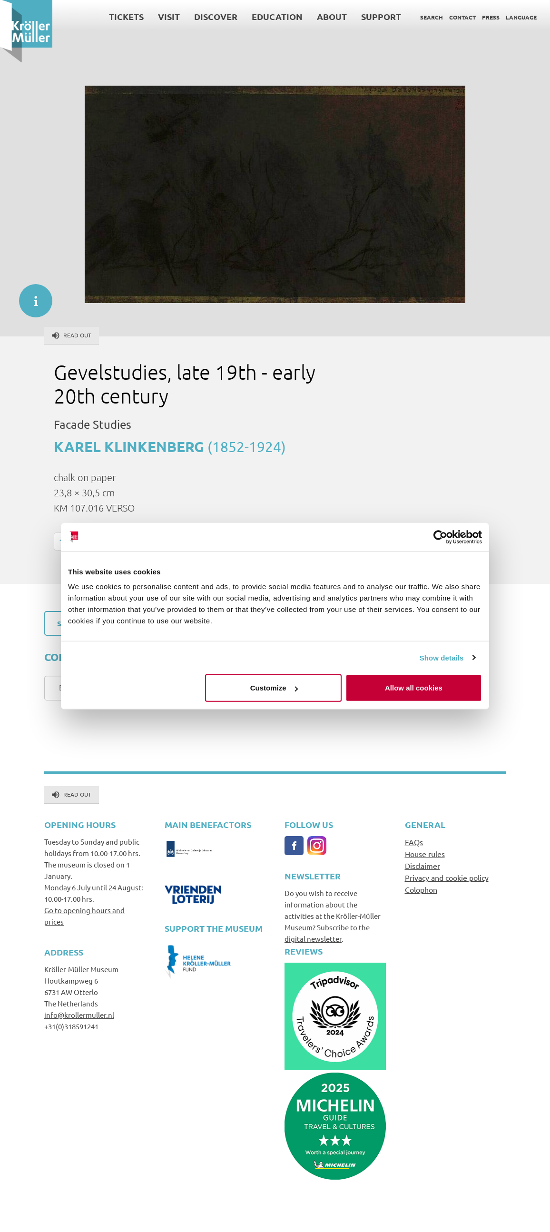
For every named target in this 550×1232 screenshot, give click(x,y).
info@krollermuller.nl (79, 1014)
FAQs (414, 842)
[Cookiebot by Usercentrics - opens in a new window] (440, 537)
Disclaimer (422, 865)
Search (431, 17)
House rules (425, 853)
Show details (442, 657)
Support (381, 16)
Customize (274, 688)
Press (491, 17)
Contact (462, 17)
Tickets (126, 16)
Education (277, 16)
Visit (169, 16)
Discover (215, 16)
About (332, 16)
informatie (31, 296)
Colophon (421, 889)
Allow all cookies (413, 688)
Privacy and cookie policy (447, 877)
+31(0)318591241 (71, 1026)
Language (521, 17)
